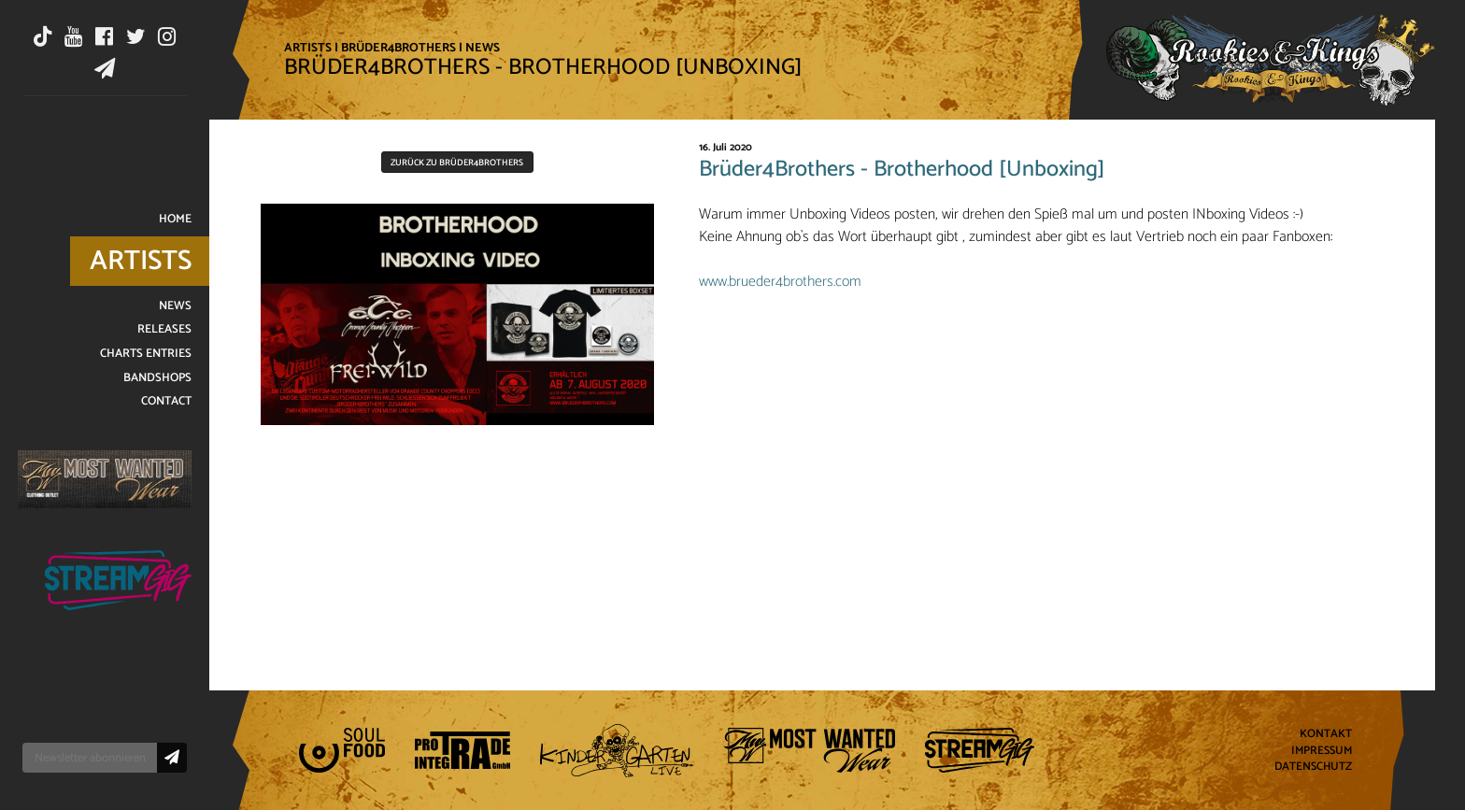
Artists (308, 47)
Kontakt (1326, 734)
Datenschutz (1313, 767)
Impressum (1321, 751)
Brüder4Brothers (398, 47)
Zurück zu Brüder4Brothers (457, 162)
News (482, 47)
